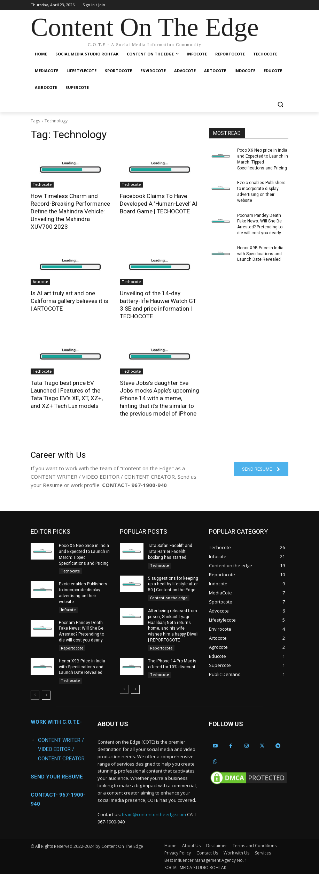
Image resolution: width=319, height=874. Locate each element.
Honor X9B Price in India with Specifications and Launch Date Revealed (260, 253)
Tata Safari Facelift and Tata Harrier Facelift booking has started (170, 551)
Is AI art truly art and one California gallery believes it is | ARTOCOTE (69, 301)
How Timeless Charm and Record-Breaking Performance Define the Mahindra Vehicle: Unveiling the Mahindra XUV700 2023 (70, 211)
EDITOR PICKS (50, 531)
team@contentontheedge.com (154, 814)
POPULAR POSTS (143, 531)
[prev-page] (35, 694)
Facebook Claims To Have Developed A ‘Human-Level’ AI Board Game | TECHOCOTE (158, 203)
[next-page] (46, 694)
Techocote (42, 184)
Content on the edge (168, 597)
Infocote (68, 609)
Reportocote (72, 647)
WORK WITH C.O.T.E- (56, 722)
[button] (280, 104)
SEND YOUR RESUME (57, 776)
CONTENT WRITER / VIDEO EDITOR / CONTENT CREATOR (61, 749)
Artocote (40, 281)
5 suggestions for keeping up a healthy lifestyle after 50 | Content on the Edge (173, 584)
